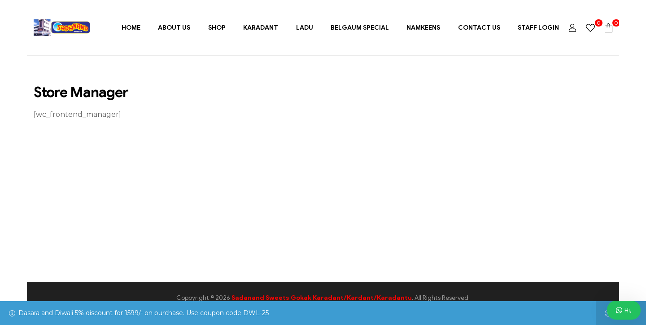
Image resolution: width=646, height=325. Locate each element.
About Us (174, 27)
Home (131, 27)
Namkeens (423, 27)
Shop (217, 27)
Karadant (260, 27)
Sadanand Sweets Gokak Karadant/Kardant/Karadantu (321, 298)
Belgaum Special (360, 27)
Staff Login (538, 27)
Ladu (304, 27)
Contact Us (479, 27)
